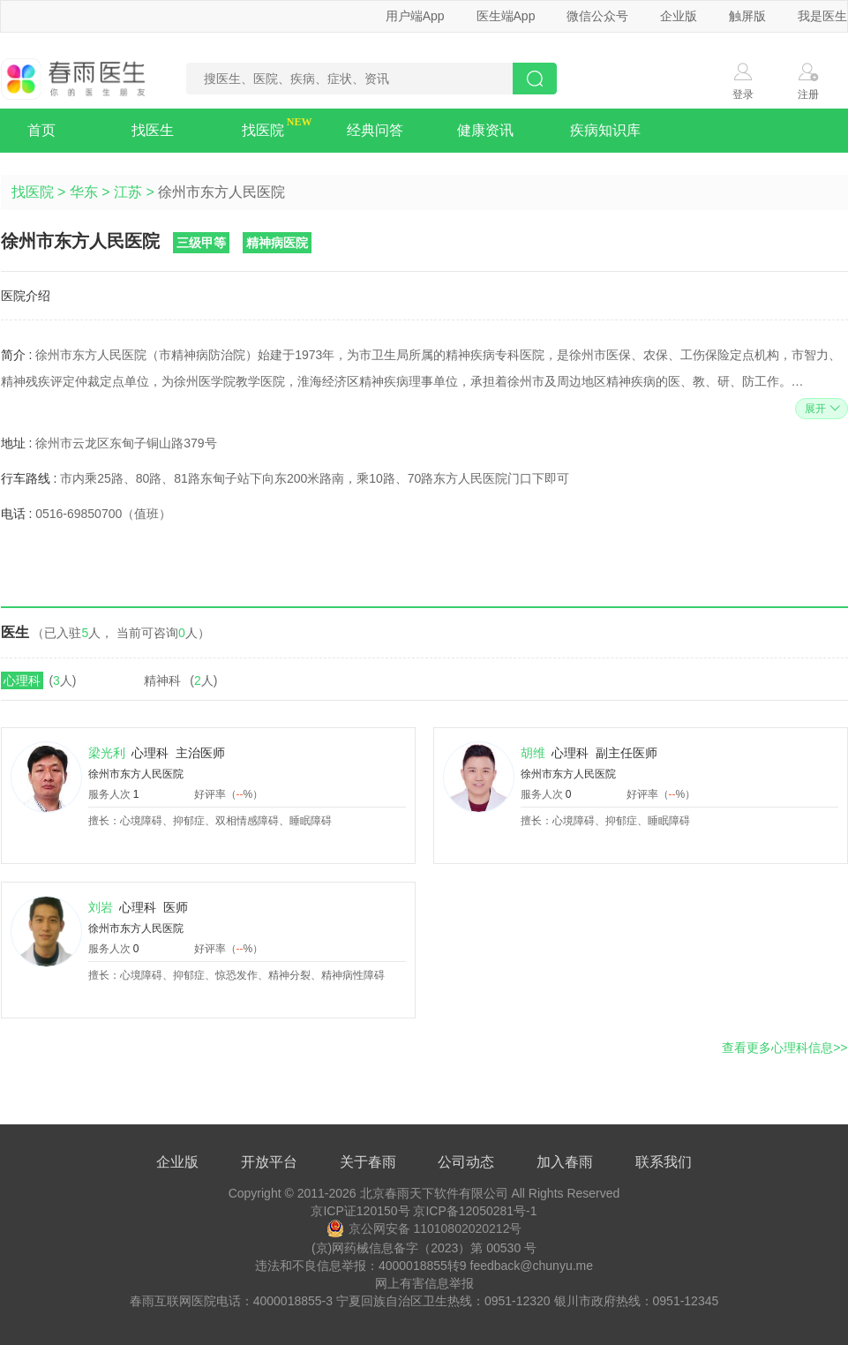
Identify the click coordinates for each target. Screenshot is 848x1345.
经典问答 (375, 130)
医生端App (506, 16)
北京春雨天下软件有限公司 (434, 1193)
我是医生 (822, 16)
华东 (84, 191)
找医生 (152, 130)
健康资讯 (485, 130)
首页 (41, 130)
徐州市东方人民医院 (136, 774)
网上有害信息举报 (424, 1283)
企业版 (678, 16)
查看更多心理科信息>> (784, 1047)
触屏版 (747, 16)
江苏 (128, 191)
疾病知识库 (605, 130)
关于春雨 (368, 1161)
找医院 (263, 130)
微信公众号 (597, 16)
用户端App (415, 16)
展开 (820, 408)
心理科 (22, 680)
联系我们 (663, 1161)
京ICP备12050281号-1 (475, 1211)
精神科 (162, 680)
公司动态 (466, 1161)
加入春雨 (565, 1161)
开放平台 (269, 1161)
